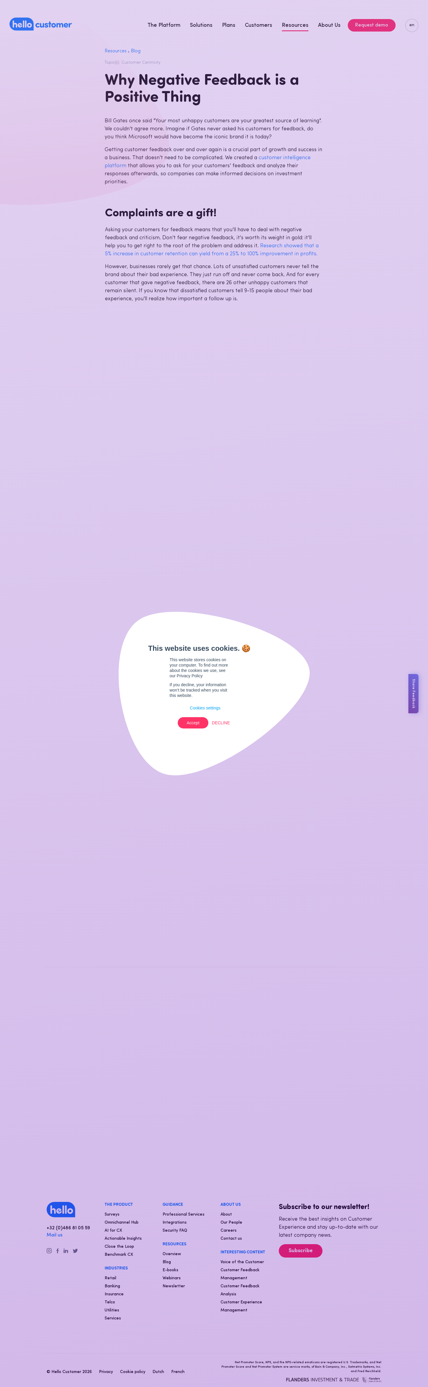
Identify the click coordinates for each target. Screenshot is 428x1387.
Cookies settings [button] (205, 708)
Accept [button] (193, 722)
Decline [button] (221, 722)
